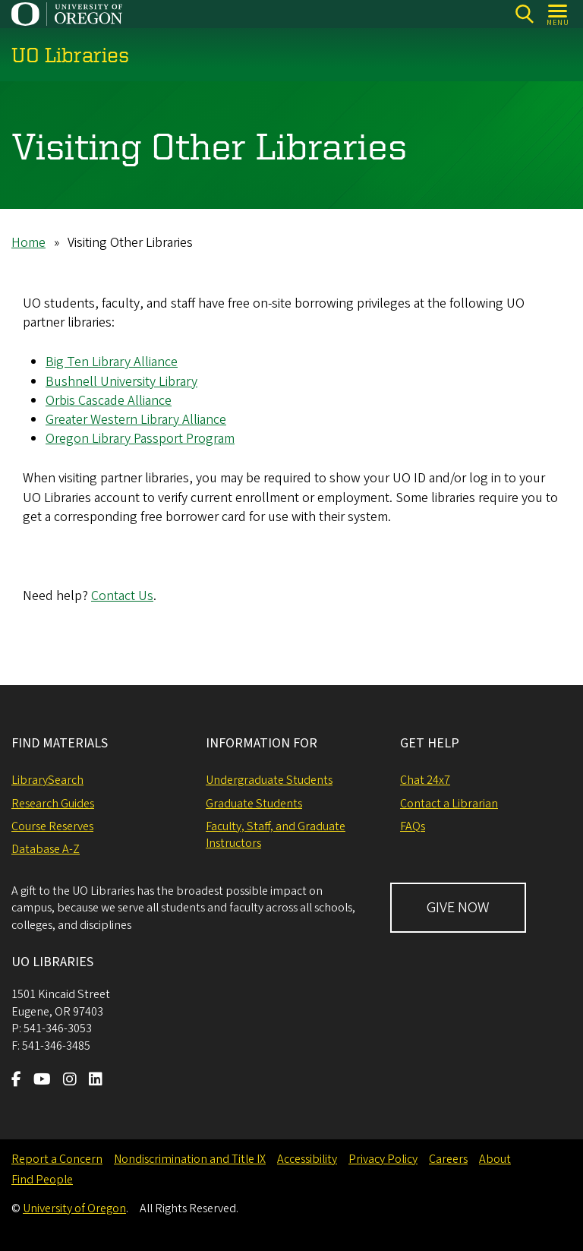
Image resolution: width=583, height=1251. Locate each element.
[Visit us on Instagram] (70, 1081)
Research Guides (52, 803)
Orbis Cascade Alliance (109, 399)
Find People (42, 1179)
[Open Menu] (558, 14)
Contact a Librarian (449, 803)
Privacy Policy (383, 1159)
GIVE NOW (458, 907)
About (495, 1159)
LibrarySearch (47, 780)
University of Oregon (74, 1208)
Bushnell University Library (121, 380)
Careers (448, 1159)
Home (28, 242)
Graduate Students (254, 803)
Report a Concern (56, 1159)
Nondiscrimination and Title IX (190, 1159)
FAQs (412, 826)
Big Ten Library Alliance (112, 361)
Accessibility (307, 1159)
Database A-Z (45, 849)
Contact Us (122, 595)
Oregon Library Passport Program (140, 438)
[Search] (524, 14)
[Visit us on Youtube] (42, 1081)
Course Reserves (52, 826)
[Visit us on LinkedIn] (96, 1081)
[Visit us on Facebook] (16, 1081)
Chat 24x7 (425, 780)
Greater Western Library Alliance (136, 419)
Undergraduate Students (269, 780)
